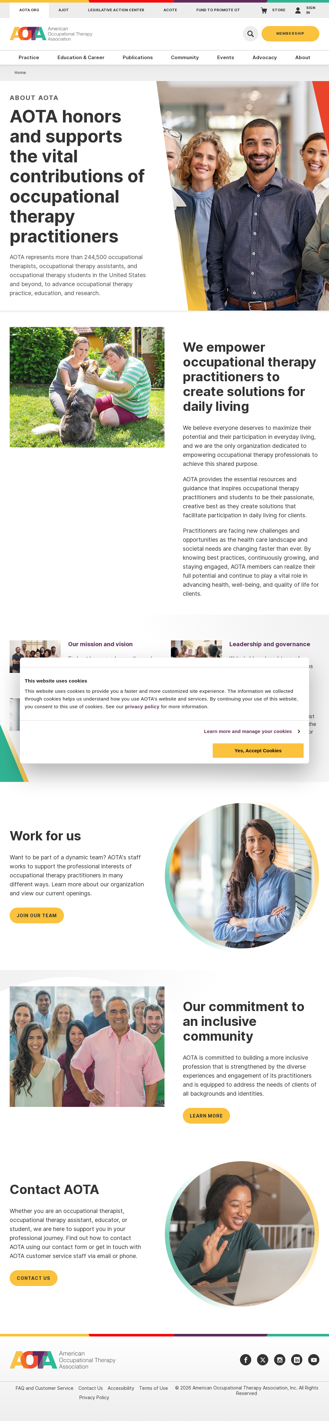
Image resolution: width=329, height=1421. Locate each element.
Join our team (37, 915)
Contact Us (90, 1388)
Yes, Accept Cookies (258, 750)
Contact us (33, 1278)
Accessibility (121, 1388)
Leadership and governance (269, 644)
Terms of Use (153, 1388)
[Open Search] (250, 33)
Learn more (206, 1115)
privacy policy (142, 706)
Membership (290, 33)
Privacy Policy (94, 1397)
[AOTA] (51, 34)
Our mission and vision (100, 644)
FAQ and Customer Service (45, 1388)
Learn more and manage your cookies (248, 731)
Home (20, 72)
